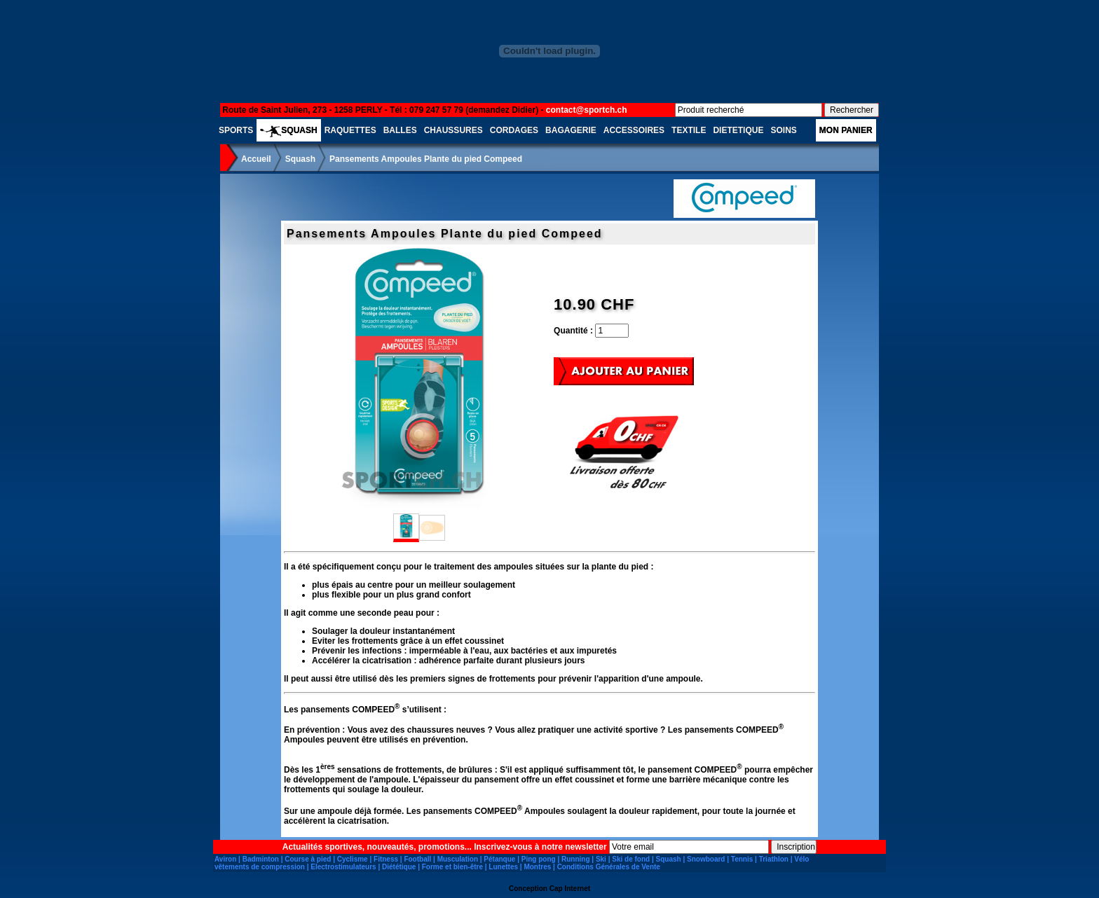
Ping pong (538, 859)
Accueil (256, 159)
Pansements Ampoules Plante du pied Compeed (425, 159)
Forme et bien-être (452, 867)
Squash (300, 159)
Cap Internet (570, 888)
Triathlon (774, 859)
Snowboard (706, 859)
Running (575, 859)
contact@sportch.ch (586, 110)
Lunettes (503, 867)
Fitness (386, 859)
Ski (601, 859)
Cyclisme (352, 859)
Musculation (457, 859)
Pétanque (499, 859)
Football (417, 859)
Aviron (225, 859)
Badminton (261, 859)
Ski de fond (631, 859)
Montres (537, 867)
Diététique (399, 867)
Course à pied (308, 859)
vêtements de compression (259, 867)
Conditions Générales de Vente (608, 867)
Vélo (801, 859)
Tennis (742, 859)
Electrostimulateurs (343, 867)
